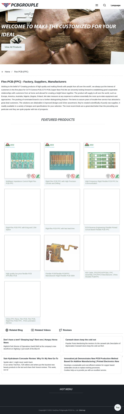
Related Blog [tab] (14, 330)
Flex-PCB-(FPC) (21, 72)
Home (7, 72)
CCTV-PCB (46, 90)
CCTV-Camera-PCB (33, 90)
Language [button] (115, 5)
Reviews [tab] (65, 330)
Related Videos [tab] (41, 330)
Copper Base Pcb (57, 90)
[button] (96, 5)
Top (118, 407)
